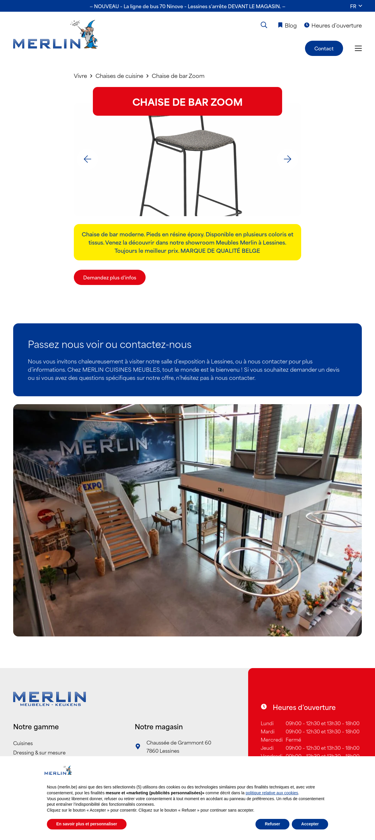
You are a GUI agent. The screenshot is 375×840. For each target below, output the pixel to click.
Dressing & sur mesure (39, 752)
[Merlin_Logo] (55, 34)
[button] (356, 6)
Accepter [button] (310, 824)
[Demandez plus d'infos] (110, 277)
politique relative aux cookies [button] (272, 793)
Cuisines (23, 743)
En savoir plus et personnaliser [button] (86, 824)
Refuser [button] (272, 824)
